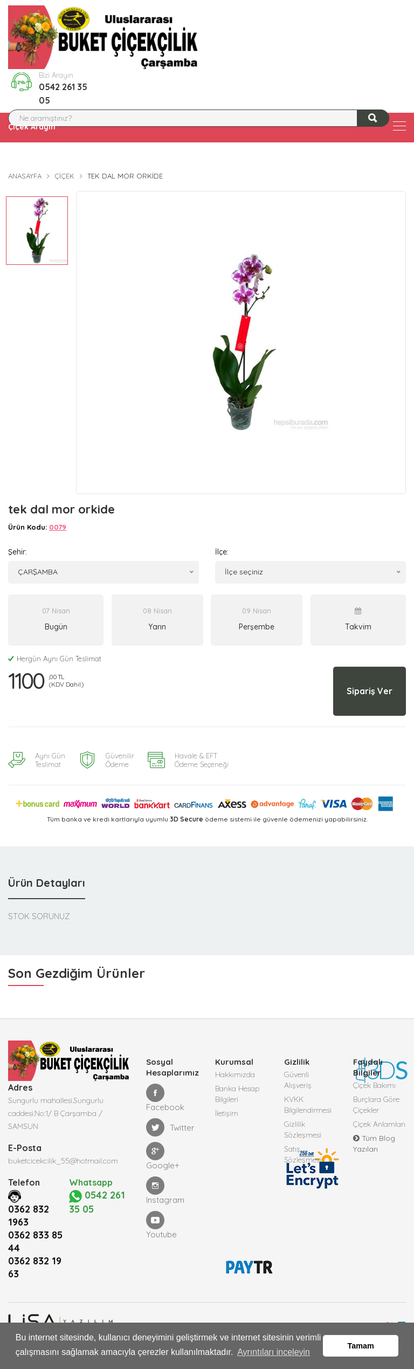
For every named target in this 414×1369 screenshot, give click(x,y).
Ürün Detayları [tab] (46, 882)
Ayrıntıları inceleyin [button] (273, 1352)
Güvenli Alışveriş (298, 1080)
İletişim (226, 1113)
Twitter (170, 1127)
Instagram (165, 1190)
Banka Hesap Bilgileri (237, 1094)
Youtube (161, 1225)
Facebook (165, 1098)
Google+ (163, 1156)
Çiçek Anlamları (379, 1124)
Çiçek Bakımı (374, 1085)
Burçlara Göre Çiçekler (376, 1104)
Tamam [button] (361, 1345)
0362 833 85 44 (35, 1241)
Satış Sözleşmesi (302, 1154)
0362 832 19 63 (34, 1267)
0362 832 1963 (28, 1215)
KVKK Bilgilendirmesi (308, 1104)
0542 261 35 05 (63, 93)
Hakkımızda (235, 1074)
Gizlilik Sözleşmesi (302, 1129)
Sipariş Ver (369, 691)
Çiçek (64, 176)
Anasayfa (25, 176)
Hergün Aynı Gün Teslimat (54, 658)
